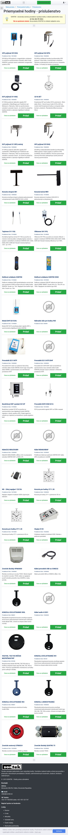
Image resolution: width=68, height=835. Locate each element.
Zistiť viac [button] (38, 832)
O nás (6, 813)
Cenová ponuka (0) (44, 2)
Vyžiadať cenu (9, 820)
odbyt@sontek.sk (7, 794)
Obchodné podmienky (12, 826)
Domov (7, 810)
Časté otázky (9, 823)
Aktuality (7, 816)
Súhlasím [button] (59, 831)
